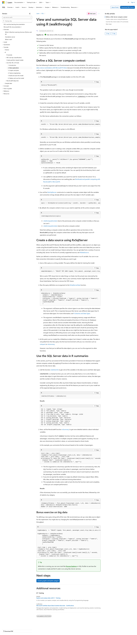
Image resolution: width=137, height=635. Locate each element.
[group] (70, 124)
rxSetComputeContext (50, 221)
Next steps (109, 24)
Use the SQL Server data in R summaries (117, 22)
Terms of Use (66, 629)
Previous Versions (16, 629)
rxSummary (51, 344)
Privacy (40, 629)
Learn (38, 13)
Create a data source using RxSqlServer (117, 19)
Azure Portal (115, 7)
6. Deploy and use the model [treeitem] (16, 78)
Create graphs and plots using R (48, 581)
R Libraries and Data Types (81, 313)
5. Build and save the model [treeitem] (15, 75)
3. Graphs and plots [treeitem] (13, 70)
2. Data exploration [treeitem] (13, 68)
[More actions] (99, 13)
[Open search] (128, 2)
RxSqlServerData (75, 285)
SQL (42, 13)
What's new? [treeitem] (8, 39)
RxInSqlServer (51, 192)
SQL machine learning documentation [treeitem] (14, 24)
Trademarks (75, 629)
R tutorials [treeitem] (9, 55)
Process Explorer (71, 566)
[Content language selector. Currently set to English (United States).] (10, 625)
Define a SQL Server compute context (116, 17)
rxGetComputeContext (50, 226)
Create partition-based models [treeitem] (15, 60)
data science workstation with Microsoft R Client (51, 68)
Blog (24, 629)
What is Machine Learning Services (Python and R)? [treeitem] (18, 33)
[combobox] (17, 17)
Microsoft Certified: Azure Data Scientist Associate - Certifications (55, 605)
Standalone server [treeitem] (10, 37)
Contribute (32, 629)
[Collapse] (30, 13)
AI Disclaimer (5, 629)
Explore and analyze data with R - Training (48, 598)
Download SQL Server (127, 7)
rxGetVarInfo (54, 370)
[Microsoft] (3, 2)
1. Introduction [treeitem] (12, 65)
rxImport (42, 344)
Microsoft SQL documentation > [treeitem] (13, 27)
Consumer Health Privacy (52, 629)
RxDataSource (84, 252)
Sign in (133, 2)
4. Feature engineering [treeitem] (14, 73)
